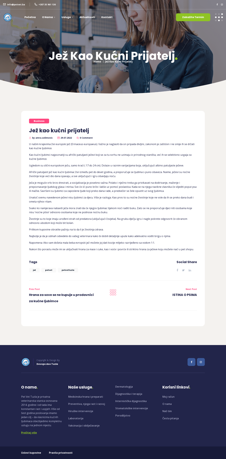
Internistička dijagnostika (131, 401)
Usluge (66, 17)
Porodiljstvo (122, 415)
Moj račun (168, 396)
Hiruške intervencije (80, 411)
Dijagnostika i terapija (128, 394)
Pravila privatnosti (61, 452)
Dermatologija (124, 386)
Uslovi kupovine (31, 452)
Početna (30, 17)
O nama (47, 17)
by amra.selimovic (42, 137)
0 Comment (86, 137)
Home (97, 60)
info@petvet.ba (16, 4)
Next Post (191, 289)
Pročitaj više (29, 432)
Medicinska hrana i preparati (85, 396)
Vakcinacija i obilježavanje (84, 425)
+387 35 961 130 (47, 4)
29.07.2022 (66, 137)
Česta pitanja (170, 418)
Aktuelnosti (87, 17)
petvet (48, 270)
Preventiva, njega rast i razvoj (86, 404)
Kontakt (107, 17)
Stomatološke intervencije (131, 408)
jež (34, 270)
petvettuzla (68, 270)
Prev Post (34, 289)
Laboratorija (75, 418)
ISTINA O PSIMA (184, 295)
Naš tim (167, 411)
